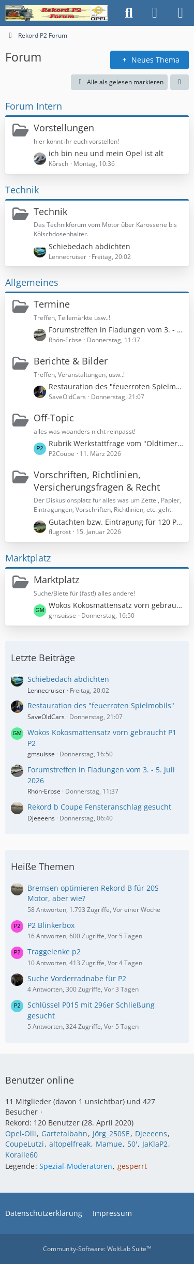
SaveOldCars (46, 716)
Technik (22, 190)
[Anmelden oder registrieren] (154, 13)
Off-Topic (54, 418)
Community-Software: (97, 1248)
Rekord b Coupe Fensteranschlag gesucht (99, 807)
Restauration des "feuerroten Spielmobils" (116, 386)
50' (132, 1144)
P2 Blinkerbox (50, 925)
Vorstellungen (64, 127)
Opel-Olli (20, 1133)
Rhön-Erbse (44, 791)
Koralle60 (21, 1155)
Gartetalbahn (64, 1133)
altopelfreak (70, 1144)
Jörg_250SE (111, 1133)
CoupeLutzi (24, 1144)
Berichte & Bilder (71, 361)
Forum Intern (33, 106)
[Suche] (128, 13)
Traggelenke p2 (54, 951)
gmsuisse (41, 754)
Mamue (109, 1144)
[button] (179, 82)
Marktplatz (28, 558)
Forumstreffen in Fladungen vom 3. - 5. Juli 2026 (116, 329)
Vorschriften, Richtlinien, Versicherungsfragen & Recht (97, 480)
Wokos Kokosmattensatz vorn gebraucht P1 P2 (116, 605)
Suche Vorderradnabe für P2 (76, 978)
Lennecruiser (46, 690)
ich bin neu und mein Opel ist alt (106, 153)
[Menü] (180, 13)
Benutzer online (39, 1080)
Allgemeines (31, 282)
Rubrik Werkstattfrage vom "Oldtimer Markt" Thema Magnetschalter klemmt (116, 443)
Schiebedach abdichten (89, 246)
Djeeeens (41, 818)
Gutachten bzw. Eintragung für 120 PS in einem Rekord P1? (116, 522)
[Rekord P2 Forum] (56, 13)
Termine (52, 304)
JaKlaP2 (155, 1144)
